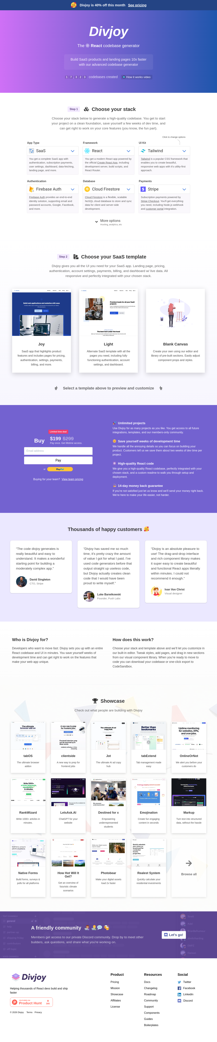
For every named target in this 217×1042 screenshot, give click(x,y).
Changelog (150, 988)
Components (152, 1012)
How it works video (136, 77)
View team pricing (72, 479)
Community (151, 1000)
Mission (115, 988)
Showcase (117, 994)
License (115, 1006)
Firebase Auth (37, 197)
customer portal (154, 208)
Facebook (186, 988)
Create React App (107, 162)
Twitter (184, 982)
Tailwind (145, 158)
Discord (185, 1001)
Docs (147, 982)
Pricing (115, 982)
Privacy (38, 1012)
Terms (29, 1012)
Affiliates (116, 1000)
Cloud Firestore (94, 197)
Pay (58, 460)
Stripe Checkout (150, 201)
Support (149, 1006)
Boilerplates (151, 1025)
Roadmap (150, 994)
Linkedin (185, 994)
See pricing (137, 5)
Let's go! (173, 935)
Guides (148, 1019)
